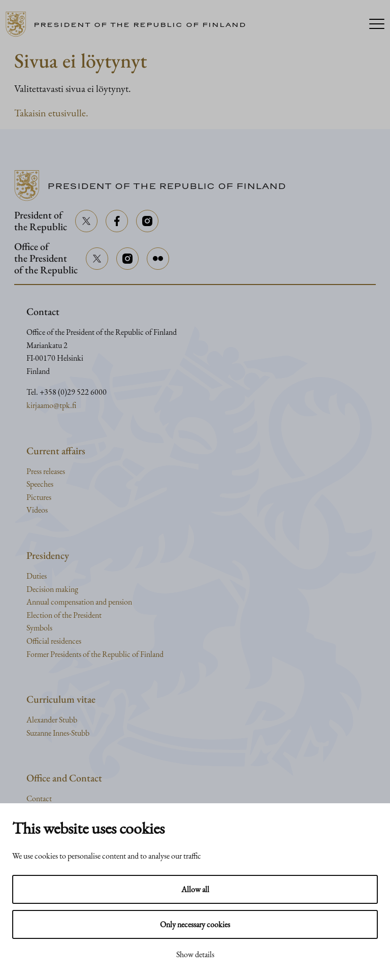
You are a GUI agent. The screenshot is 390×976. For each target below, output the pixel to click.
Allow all (195, 889)
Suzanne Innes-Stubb (57, 733)
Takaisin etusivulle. (51, 112)
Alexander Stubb (51, 719)
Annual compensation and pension (79, 601)
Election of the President (64, 615)
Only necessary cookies (195, 924)
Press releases (45, 471)
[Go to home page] (130, 24)
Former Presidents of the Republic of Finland (95, 654)
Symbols (39, 627)
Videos (37, 510)
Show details (195, 954)
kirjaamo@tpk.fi (51, 405)
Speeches (39, 484)
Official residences (53, 641)
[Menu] (376, 24)
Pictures (38, 497)
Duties (36, 576)
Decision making (52, 589)
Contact (39, 798)
